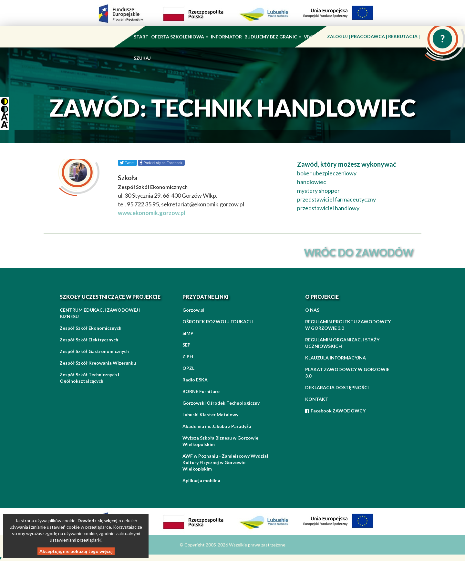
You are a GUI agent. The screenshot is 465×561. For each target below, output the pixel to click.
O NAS (312, 310)
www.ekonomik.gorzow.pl (151, 212)
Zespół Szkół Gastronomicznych (94, 351)
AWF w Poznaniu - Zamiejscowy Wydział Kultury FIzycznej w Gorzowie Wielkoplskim (225, 462)
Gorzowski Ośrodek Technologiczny (221, 403)
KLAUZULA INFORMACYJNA (335, 357)
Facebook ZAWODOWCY (335, 410)
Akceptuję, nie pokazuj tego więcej (76, 551)
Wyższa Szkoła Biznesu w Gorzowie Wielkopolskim (220, 441)
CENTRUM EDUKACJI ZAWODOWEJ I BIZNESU (100, 313)
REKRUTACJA (403, 36)
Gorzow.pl (193, 310)
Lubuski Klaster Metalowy (210, 414)
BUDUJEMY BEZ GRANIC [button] (272, 36)
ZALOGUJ (338, 36)
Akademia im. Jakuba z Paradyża (216, 426)
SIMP (187, 333)
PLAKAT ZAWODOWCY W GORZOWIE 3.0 (347, 373)
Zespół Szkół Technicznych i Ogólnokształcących (89, 378)
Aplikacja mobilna (201, 480)
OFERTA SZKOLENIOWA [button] (179, 36)
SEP (186, 345)
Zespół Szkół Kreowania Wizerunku (98, 363)
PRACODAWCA (368, 36)
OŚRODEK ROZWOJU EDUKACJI (217, 321)
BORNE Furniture (201, 391)
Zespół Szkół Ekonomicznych (90, 328)
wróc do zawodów (358, 252)
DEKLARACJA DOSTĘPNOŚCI (337, 387)
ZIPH (187, 356)
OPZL (188, 368)
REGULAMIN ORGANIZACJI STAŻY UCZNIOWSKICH (342, 343)
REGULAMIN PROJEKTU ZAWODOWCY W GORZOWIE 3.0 (348, 325)
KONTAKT (316, 399)
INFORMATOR (226, 36)
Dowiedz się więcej (98, 520)
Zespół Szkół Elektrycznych (89, 339)
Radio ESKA (195, 379)
